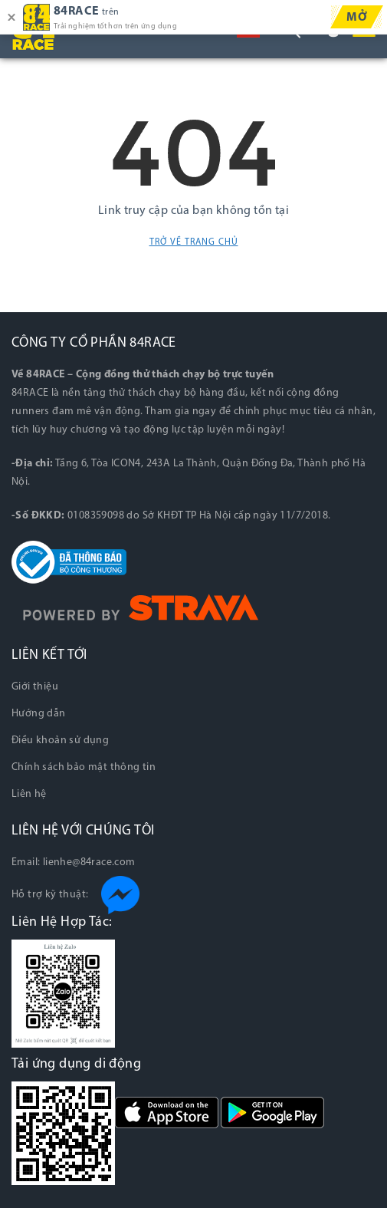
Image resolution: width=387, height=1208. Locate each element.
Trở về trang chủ (193, 242)
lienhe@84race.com (89, 862)
